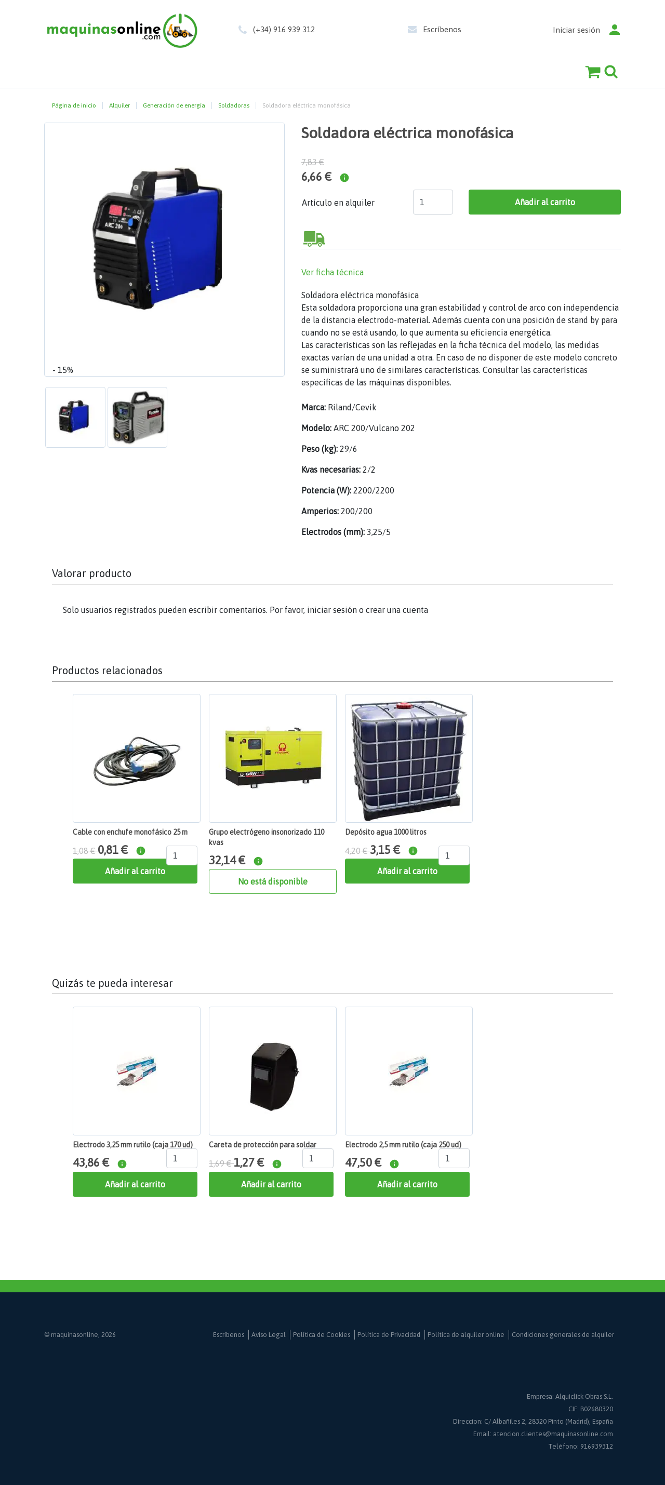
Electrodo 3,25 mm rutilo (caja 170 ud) (133, 1145)
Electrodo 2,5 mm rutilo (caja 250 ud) (403, 1145)
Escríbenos (442, 29)
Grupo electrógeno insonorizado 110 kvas (266, 837)
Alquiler (119, 105)
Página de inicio (74, 105)
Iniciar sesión (576, 29)
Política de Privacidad (388, 1335)
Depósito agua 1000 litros (386, 832)
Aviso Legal (268, 1335)
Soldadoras (233, 105)
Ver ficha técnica (332, 272)
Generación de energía (174, 105)
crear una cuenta (397, 609)
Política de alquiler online (466, 1335)
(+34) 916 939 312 (284, 29)
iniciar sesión (332, 609)
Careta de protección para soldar (262, 1145)
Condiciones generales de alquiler (563, 1335)
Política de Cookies (321, 1335)
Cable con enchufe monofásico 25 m (130, 832)
